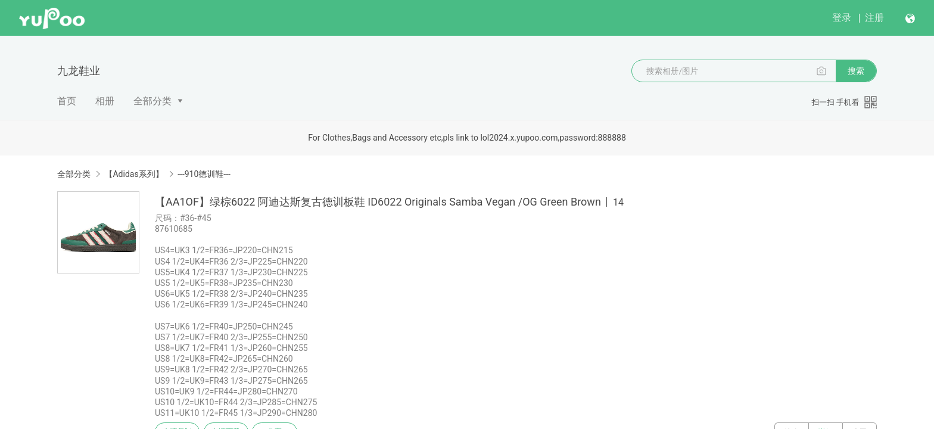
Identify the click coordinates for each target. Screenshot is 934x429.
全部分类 (152, 101)
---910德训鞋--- (204, 174)
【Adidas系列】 (133, 174)
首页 (66, 101)
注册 (874, 17)
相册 (104, 101)
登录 (841, 17)
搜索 (856, 71)
